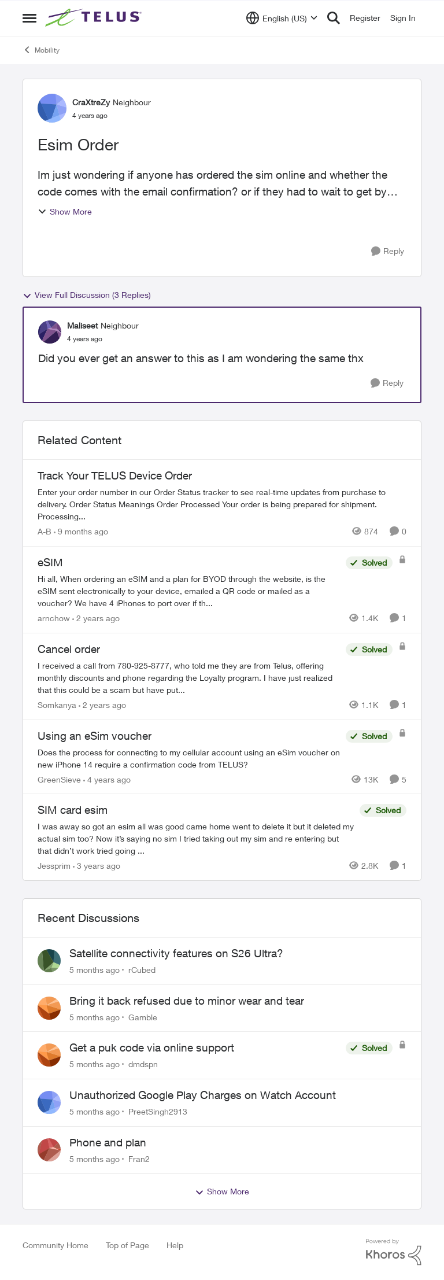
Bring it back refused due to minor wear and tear (186, 1000)
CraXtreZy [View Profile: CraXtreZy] (91, 102)
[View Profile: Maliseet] (49, 332)
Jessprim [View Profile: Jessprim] (54, 865)
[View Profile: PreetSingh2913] (49, 1102)
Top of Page (127, 1245)
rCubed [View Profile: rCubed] (142, 970)
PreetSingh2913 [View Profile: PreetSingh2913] (157, 1111)
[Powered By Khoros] (393, 1252)
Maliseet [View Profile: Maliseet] (82, 325)
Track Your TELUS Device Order (115, 475)
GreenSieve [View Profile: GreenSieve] (59, 779)
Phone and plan (107, 1142)
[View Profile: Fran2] (49, 1149)
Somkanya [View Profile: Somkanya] (57, 705)
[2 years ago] (96, 618)
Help (174, 1245)
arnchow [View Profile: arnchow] (54, 618)
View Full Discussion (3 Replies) (87, 295)
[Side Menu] (29, 18)
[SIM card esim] (196, 838)
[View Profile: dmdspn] (49, 1055)
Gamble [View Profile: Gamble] (142, 1016)
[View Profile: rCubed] (49, 960)
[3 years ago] (96, 866)
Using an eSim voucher (94, 735)
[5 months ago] (94, 970)
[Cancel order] (189, 677)
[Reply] (387, 251)
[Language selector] (282, 17)
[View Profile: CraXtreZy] (52, 108)
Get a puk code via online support (151, 1047)
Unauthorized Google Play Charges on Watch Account (202, 1095)
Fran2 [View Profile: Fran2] (139, 1158)
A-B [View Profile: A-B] (44, 531)
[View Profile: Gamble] (49, 1008)
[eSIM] (189, 591)
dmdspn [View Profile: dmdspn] (143, 1064)
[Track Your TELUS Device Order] (222, 504)
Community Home (55, 1245)
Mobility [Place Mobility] (41, 49)
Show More (65, 211)
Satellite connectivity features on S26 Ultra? (176, 953)
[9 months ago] (81, 531)
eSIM (50, 562)
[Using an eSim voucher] (189, 758)
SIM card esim (73, 809)
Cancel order (69, 649)
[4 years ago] (107, 779)
